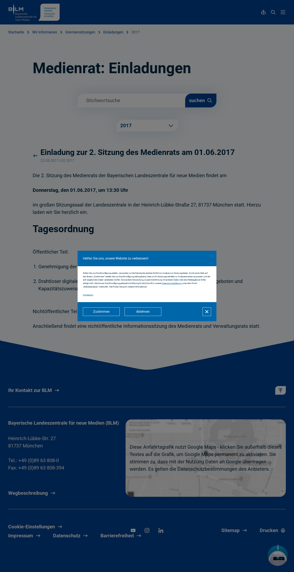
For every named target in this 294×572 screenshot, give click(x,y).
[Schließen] (207, 311)
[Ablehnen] (143, 311)
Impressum (88, 295)
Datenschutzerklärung (172, 283)
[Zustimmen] (101, 311)
